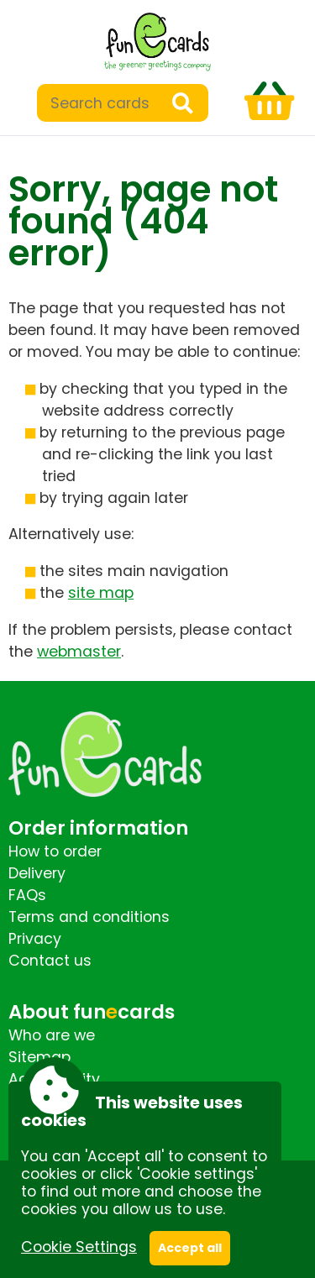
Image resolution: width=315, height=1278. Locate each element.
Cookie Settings (79, 1247)
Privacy (34, 939)
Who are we (51, 1035)
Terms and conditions (89, 917)
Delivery (37, 873)
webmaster (79, 652)
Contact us (50, 961)
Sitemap (39, 1057)
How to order (55, 851)
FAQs (27, 895)
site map (101, 593)
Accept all (190, 1247)
